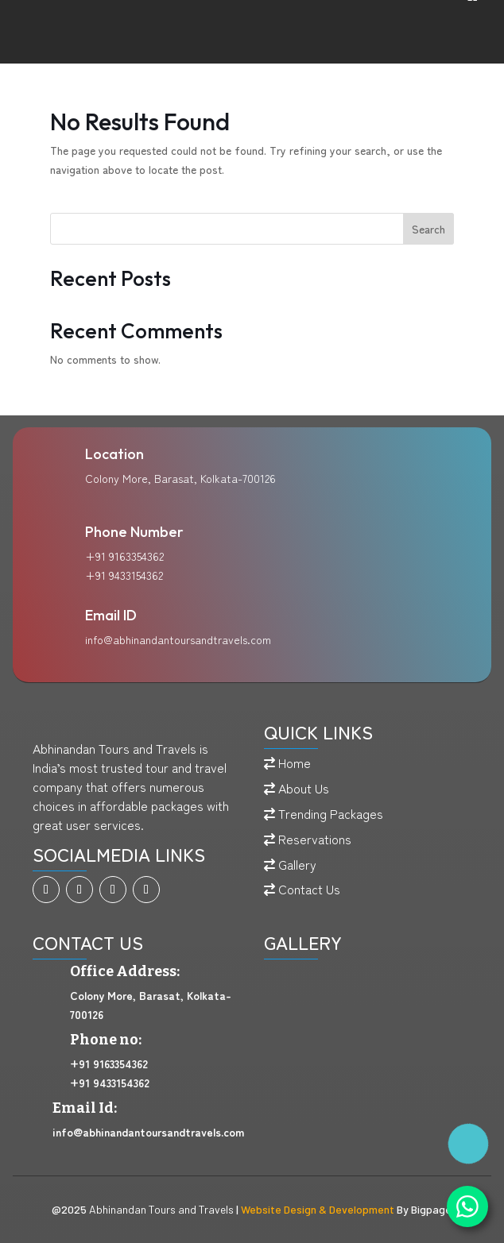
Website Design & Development (317, 1209)
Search (428, 229)
